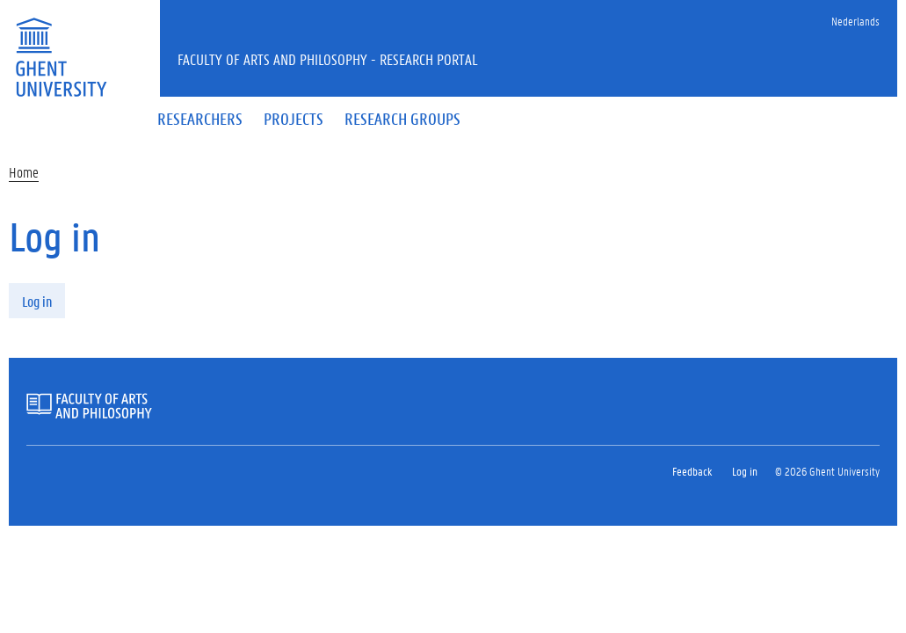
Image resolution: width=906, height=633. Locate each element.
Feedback (692, 470)
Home (24, 172)
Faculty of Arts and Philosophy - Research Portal (328, 59)
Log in (37, 301)
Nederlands (855, 20)
